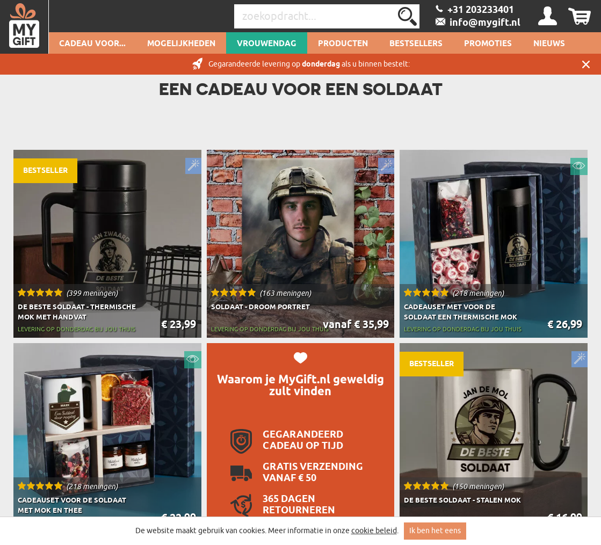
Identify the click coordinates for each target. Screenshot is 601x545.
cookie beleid (374, 530)
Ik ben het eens (435, 530)
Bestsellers (416, 44)
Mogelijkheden (181, 44)
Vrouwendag (266, 44)
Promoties (488, 44)
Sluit (586, 64)
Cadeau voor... (92, 44)
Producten (343, 44)
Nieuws (549, 44)
